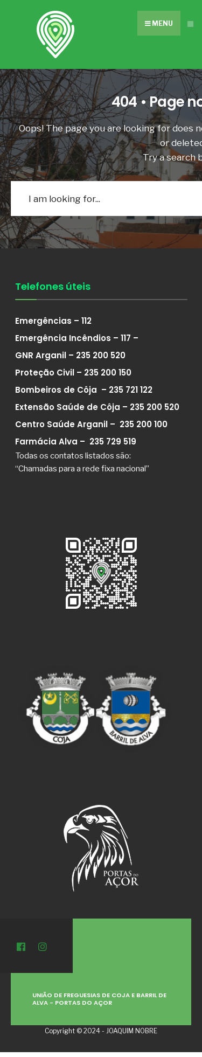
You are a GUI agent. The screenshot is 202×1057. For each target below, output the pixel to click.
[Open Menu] (190, 23)
